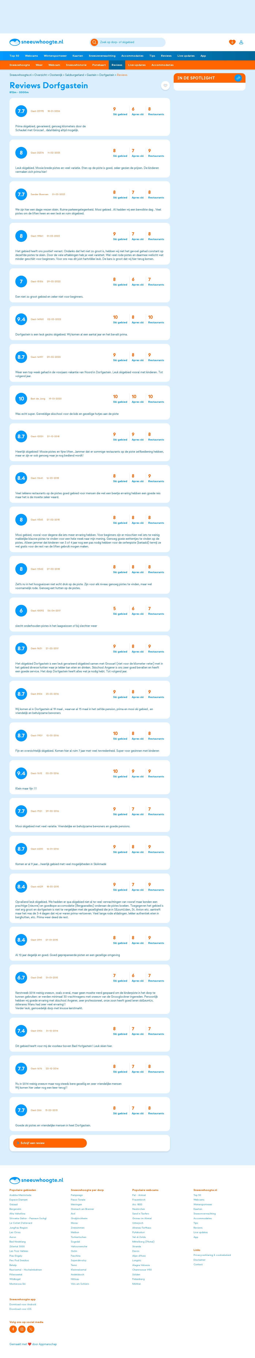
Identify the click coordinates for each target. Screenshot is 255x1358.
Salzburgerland (74, 75)
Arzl (73, 1213)
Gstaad (14, 1204)
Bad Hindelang (18, 1241)
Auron (13, 1237)
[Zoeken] (132, 42)
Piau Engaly (16, 1255)
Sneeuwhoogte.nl (21, 75)
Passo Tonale (78, 1199)
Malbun (75, 1232)
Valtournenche (79, 1246)
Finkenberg (138, 1279)
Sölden (136, 1274)
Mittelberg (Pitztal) (143, 1241)
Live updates (186, 56)
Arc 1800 (137, 1204)
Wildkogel (15, 1279)
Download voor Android (23, 1304)
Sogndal (75, 1241)
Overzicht (40, 75)
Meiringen (76, 1204)
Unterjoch (137, 1222)
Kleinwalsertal (78, 1269)
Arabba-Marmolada (20, 1195)
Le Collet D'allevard (21, 1222)
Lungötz (136, 1260)
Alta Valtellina (17, 1213)
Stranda (136, 1246)
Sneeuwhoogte (20, 65)
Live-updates (137, 65)
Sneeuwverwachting (102, 56)
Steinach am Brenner (82, 1209)
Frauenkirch (138, 1199)
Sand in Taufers (140, 1213)
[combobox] (132, 42)
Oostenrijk (56, 75)
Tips (152, 56)
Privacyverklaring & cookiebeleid (212, 1255)
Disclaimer (199, 1259)
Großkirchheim (79, 1218)
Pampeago (77, 1195)
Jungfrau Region (19, 1227)
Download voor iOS (20, 1309)
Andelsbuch (77, 1274)
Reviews (166, 56)
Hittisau (75, 1279)
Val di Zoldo (139, 1237)
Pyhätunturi (138, 1232)
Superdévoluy (78, 1260)
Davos (135, 1251)
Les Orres (15, 1232)
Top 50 (14, 56)
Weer (39, 65)
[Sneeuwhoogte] (48, 42)
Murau (74, 1222)
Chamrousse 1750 (142, 1269)
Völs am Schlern (80, 1283)
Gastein (92, 75)
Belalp (13, 1265)
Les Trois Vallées (19, 1251)
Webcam (54, 65)
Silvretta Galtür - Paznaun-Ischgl (28, 1218)
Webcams (31, 56)
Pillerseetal (16, 1274)
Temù (74, 1265)
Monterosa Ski (18, 1283)
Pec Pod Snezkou (19, 1260)
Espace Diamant (19, 1199)
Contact (198, 1264)
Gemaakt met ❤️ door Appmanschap (33, 1344)
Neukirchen (138, 1209)
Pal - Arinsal (139, 1195)
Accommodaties (132, 56)
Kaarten (78, 56)
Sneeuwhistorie (76, 65)
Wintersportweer (55, 56)
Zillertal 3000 (17, 1246)
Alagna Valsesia (141, 1265)
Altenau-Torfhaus (141, 1227)
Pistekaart (99, 65)
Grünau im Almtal (142, 1218)
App (203, 56)
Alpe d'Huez (139, 1255)
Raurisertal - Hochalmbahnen (26, 1269)
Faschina (75, 1255)
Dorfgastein (106, 75)
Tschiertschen (78, 1237)
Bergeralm (15, 1209)
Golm (74, 1251)
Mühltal (136, 1283)
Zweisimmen (77, 1227)
